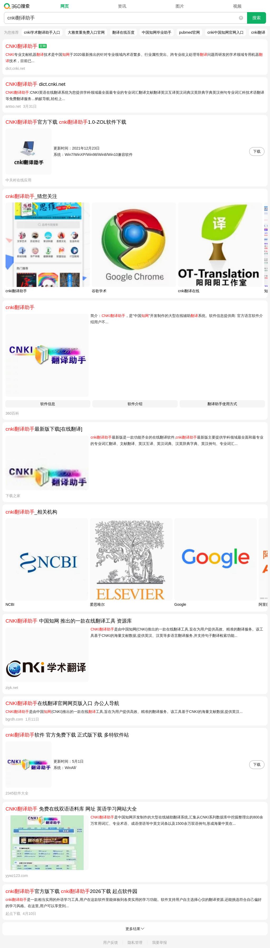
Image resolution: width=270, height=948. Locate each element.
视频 (237, 6)
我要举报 (159, 942)
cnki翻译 (258, 32)
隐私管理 (135, 942)
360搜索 (18, 6)
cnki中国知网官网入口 (226, 32)
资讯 (122, 6)
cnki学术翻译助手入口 (42, 32)
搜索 (256, 18)
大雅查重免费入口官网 (86, 32)
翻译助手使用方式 (222, 404)
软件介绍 (135, 404)
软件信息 (47, 404)
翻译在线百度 (123, 32)
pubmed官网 (189, 32)
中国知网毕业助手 (156, 32)
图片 (180, 6)
